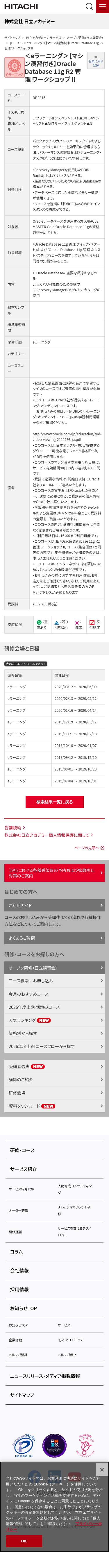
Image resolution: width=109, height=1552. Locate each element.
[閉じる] (102, 1469)
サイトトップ (12, 37)
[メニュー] (102, 6)
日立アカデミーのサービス (43, 37)
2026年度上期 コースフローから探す (42, 1046)
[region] (54, 1507)
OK (24, 1541)
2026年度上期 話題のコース (34, 1007)
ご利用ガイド (20, 905)
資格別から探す (23, 1033)
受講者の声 (27, 1066)
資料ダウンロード (32, 1106)
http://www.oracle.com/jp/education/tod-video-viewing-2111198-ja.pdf (67, 436)
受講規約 (12, 828)
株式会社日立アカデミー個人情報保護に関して (46, 835)
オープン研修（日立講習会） (85, 37)
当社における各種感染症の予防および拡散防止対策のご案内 (52, 873)
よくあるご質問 (22, 938)
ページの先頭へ (86, 847)
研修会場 (17, 1093)
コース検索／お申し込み (31, 980)
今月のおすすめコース (29, 994)
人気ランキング (30, 1020)
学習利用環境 (79, 575)
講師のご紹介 (21, 1079)
